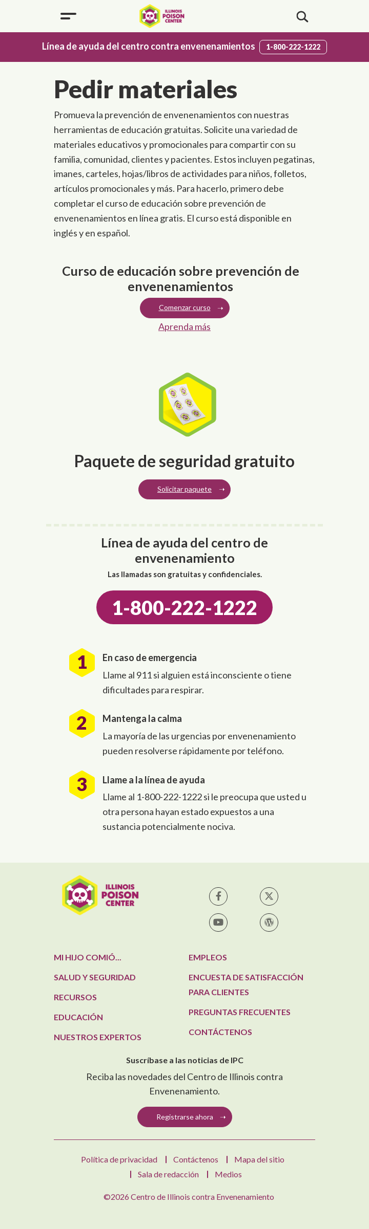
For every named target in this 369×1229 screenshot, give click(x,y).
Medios (228, 1174)
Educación (78, 1017)
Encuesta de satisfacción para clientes (246, 984)
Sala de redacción (168, 1174)
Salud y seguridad (95, 977)
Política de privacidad (119, 1159)
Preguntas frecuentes (240, 1012)
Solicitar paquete (184, 489)
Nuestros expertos (97, 1037)
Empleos (208, 957)
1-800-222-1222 (293, 46)
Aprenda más (184, 326)
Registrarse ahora (184, 1116)
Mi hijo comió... (87, 957)
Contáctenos (220, 1032)
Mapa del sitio (259, 1159)
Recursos (75, 997)
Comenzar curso (185, 307)
